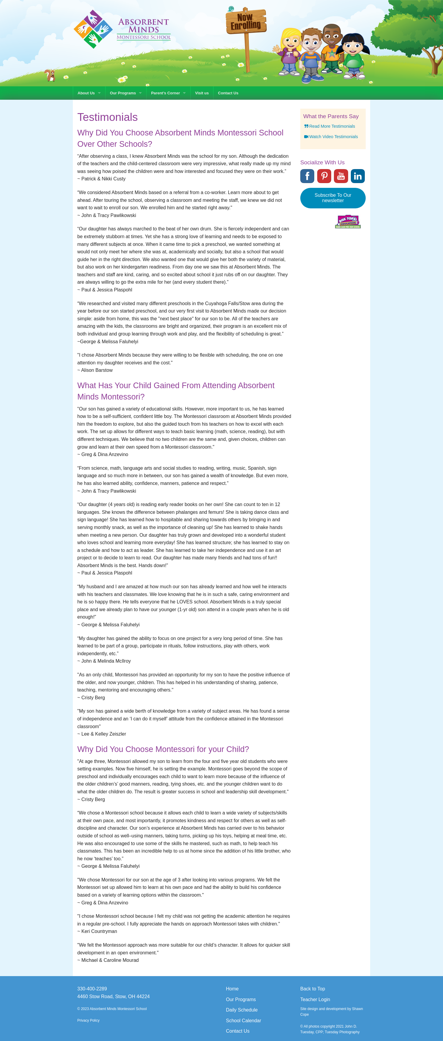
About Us (86, 93)
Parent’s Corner (165, 93)
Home (232, 988)
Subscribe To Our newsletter (333, 198)
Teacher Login (315, 999)
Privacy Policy (88, 1020)
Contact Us (228, 93)
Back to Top (312, 988)
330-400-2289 (92, 988)
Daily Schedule (242, 1009)
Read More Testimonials (329, 126)
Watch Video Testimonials (330, 136)
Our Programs (123, 93)
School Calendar (243, 1020)
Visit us (202, 93)
